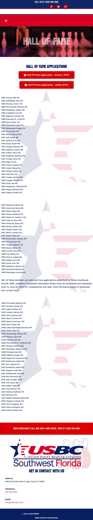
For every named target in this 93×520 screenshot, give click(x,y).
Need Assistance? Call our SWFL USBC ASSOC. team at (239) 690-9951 (46, 428)
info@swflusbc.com (14, 502)
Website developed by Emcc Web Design (46, 518)
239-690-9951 (11, 492)
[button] (6, 20)
